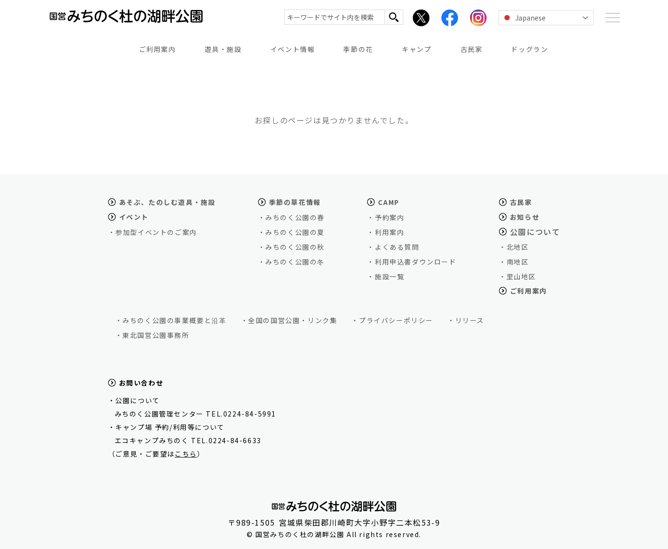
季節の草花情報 (295, 202)
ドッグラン (529, 49)
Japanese (523, 17)
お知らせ (524, 217)
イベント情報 (292, 49)
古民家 (471, 49)
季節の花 (358, 49)
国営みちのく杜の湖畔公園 (120, 21)
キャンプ (416, 49)
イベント (134, 217)
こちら (186, 453)
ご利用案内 (157, 49)
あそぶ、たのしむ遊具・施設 (167, 202)
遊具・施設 (223, 49)
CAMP (388, 202)
